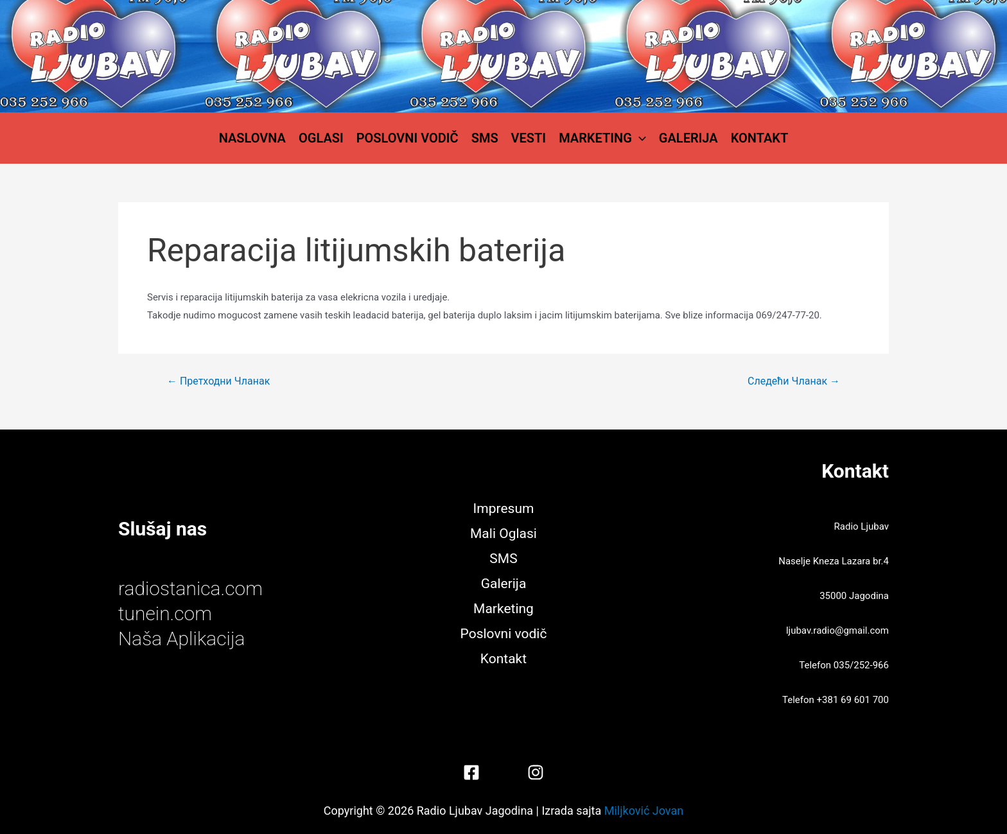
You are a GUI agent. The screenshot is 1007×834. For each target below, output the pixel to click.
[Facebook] (471, 772)
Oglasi (321, 138)
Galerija (688, 138)
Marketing (602, 138)
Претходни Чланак (218, 381)
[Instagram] (535, 772)
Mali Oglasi (503, 533)
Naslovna (252, 138)
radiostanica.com (190, 588)
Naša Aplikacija (181, 638)
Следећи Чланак (794, 381)
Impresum (503, 508)
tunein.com (165, 613)
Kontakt (760, 138)
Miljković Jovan (643, 810)
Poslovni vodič (407, 138)
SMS (484, 138)
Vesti (529, 138)
